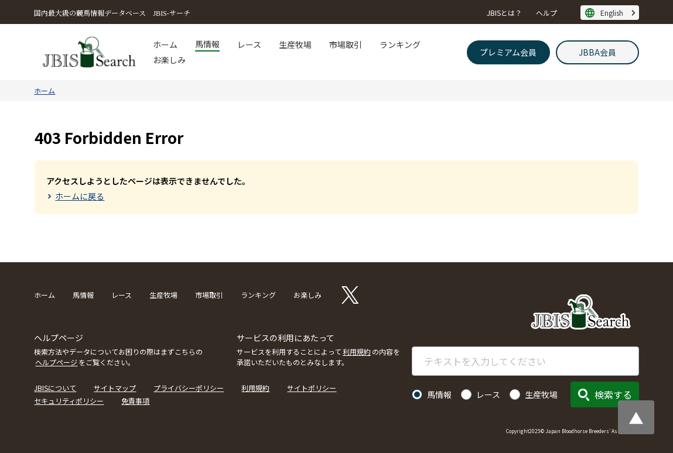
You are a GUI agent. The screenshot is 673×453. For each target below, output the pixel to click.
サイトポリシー (311, 388)
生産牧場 (295, 44)
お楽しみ (169, 60)
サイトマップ (115, 388)
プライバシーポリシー (188, 388)
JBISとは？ (504, 13)
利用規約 (357, 351)
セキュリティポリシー (69, 401)
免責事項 (135, 401)
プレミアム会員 (508, 52)
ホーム (165, 44)
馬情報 (207, 44)
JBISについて (55, 388)
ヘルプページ (56, 362)
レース (249, 44)
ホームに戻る (79, 196)
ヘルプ (546, 13)
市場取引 (345, 44)
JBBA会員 (597, 52)
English (611, 13)
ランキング (400, 44)
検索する (613, 394)
